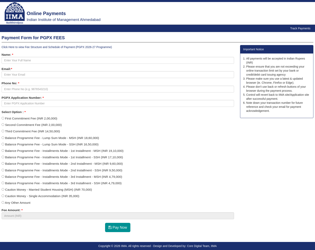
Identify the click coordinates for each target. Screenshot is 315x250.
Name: (7, 54)
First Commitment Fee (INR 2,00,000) (29, 118)
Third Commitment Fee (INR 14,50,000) (31, 131)
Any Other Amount (16, 202)
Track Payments (300, 28)
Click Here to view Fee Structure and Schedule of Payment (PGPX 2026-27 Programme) (57, 47)
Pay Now (117, 227)
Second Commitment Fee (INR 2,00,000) (32, 125)
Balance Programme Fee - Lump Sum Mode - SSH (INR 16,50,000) (50, 144)
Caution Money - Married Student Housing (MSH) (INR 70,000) (47, 189)
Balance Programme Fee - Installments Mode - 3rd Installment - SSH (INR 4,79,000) (62, 183)
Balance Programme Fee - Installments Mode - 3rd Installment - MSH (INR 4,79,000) (62, 176)
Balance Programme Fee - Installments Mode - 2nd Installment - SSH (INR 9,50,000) (62, 170)
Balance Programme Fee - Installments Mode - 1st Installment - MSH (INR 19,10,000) (63, 150)
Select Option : (14, 112)
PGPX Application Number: (23, 97)
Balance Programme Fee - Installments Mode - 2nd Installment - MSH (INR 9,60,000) (62, 163)
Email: (7, 69)
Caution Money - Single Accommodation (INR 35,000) (40, 196)
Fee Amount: (12, 210)
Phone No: (10, 83)
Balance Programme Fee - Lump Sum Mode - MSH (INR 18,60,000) (50, 138)
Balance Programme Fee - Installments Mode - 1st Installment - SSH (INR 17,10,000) (62, 157)
